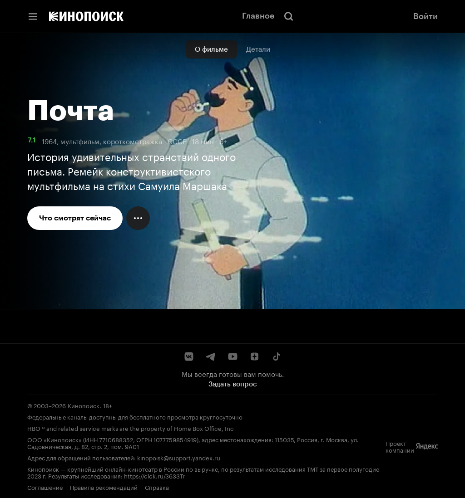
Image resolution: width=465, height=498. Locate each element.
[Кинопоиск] (86, 16)
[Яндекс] (427, 446)
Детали (258, 49)
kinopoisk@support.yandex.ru (178, 457)
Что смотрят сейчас (75, 218)
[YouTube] (232, 356)
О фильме (211, 49)
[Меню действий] (138, 218)
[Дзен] (254, 356)
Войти (425, 16)
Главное (258, 16)
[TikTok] (276, 356)
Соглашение (45, 486)
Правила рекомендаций (104, 486)
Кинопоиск (83, 405)
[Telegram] (210, 356)
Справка (157, 486)
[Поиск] (288, 16)
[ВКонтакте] (188, 356)
